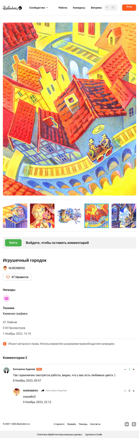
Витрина (96, 7)
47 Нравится (19, 277)
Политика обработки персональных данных (59, 434)
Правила (71, 424)
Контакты (95, 424)
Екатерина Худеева (27, 369)
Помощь (83, 424)
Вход (129, 6)
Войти (13, 242)
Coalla (99, 434)
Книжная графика (15, 313)
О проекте (59, 424)
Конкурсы (79, 7)
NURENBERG (17, 268)
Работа (63, 7)
